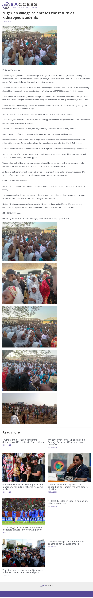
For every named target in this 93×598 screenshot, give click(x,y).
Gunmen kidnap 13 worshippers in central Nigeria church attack (66, 543)
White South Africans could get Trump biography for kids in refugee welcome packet (22, 487)
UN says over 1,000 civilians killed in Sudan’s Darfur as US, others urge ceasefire (66, 442)
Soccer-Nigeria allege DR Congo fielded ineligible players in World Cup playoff (22, 529)
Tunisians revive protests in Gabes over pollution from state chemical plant (23, 571)
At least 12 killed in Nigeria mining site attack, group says (68, 502)
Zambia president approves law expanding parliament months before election (68, 487)
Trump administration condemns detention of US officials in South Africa (23, 441)
